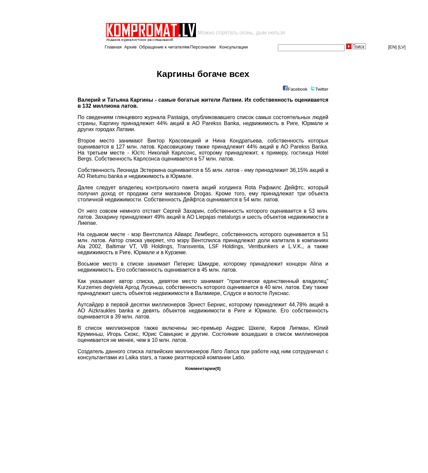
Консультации (233, 47)
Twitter (321, 89)
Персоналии (203, 47)
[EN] (392, 47)
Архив (130, 47)
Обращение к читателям (164, 47)
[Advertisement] (183, 11)
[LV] (402, 47)
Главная (113, 47)
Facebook (298, 89)
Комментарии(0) (203, 368)
